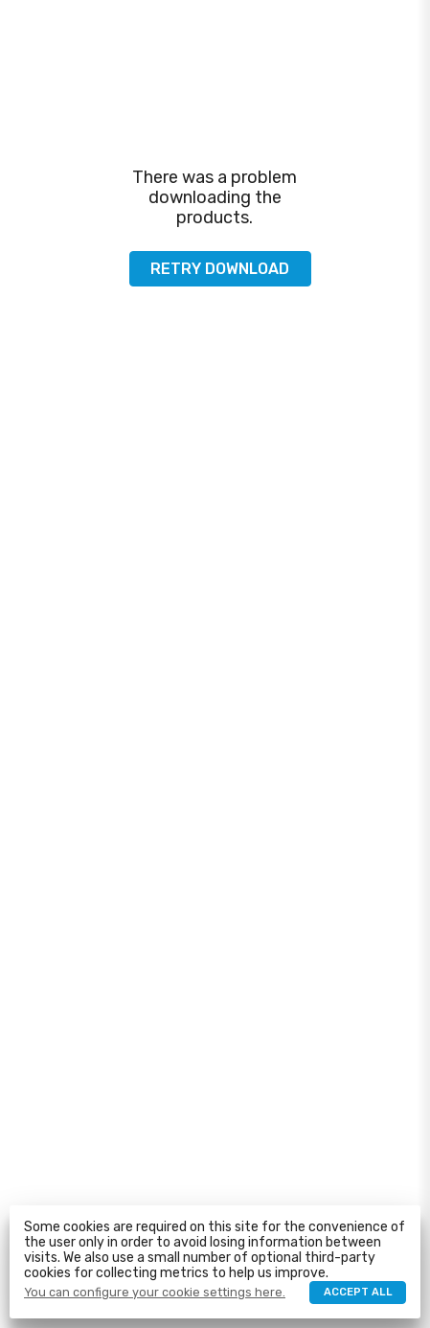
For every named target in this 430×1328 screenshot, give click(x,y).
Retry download (219, 269)
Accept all (358, 1292)
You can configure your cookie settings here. (154, 1292)
